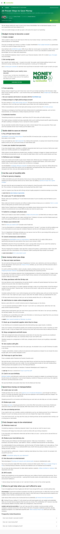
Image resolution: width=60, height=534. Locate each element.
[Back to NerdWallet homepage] (2, 7)
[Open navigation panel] (2, 3)
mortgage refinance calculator (19, 165)
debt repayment (19, 141)
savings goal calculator (11, 66)
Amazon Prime (25, 264)
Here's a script (54, 203)
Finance (7, 7)
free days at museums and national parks (23, 461)
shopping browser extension (9, 270)
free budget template (44, 44)
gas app (10, 405)
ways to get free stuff (26, 370)
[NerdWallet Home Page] (8, 3)
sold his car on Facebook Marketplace (32, 392)
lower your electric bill (12, 224)
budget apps (47, 92)
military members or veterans (46, 468)
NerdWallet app (36, 96)
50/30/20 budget (16, 49)
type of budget (53, 55)
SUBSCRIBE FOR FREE (17, 82)
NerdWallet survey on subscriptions (19, 239)
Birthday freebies (6, 376)
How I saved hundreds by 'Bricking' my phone (18, 319)
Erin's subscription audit (19, 253)
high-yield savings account (20, 102)
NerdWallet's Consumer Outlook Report (12, 136)
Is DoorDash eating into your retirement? (17, 455)
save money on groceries (17, 193)
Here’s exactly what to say (37, 509)
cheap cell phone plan (32, 214)
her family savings (48, 107)
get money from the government (44, 497)
